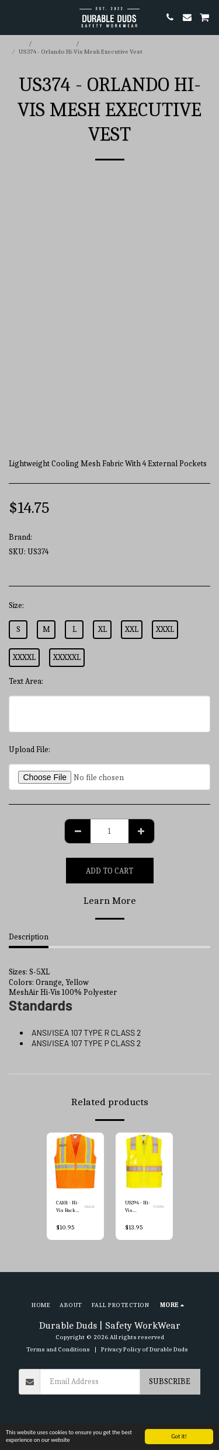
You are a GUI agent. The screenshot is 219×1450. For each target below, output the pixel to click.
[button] (13, 16)
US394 (158, 1206)
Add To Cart (109, 871)
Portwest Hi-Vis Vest (112, 43)
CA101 (90, 1206)
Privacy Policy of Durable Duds (144, 1349)
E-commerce (54, 43)
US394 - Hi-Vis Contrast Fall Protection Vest (137, 1207)
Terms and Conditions (58, 1349)
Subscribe (169, 1381)
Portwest (49, 537)
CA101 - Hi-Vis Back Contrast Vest (67, 1207)
